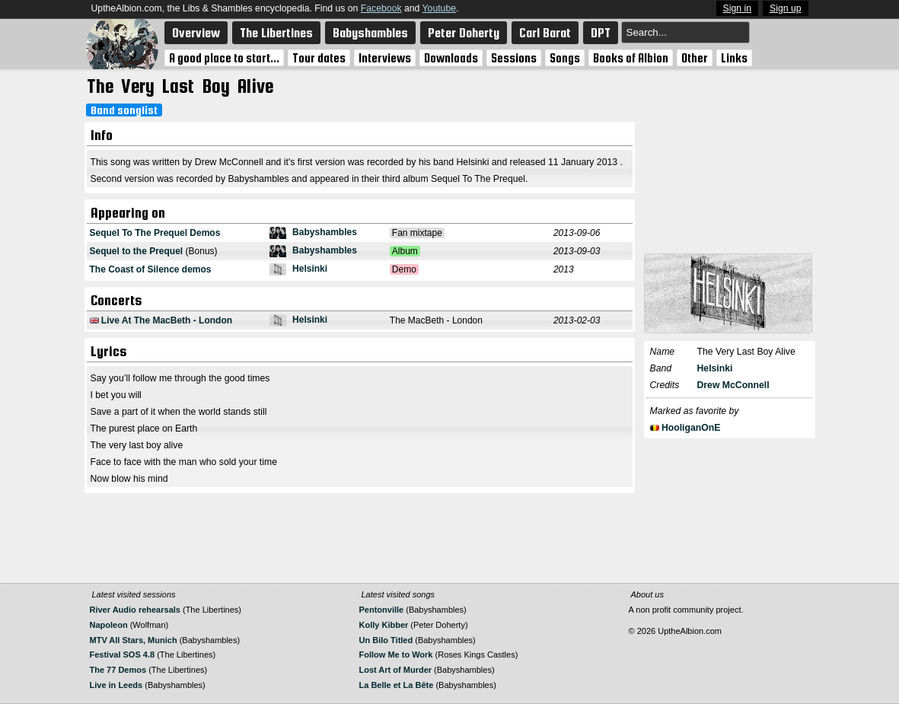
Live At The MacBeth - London (166, 320)
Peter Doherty (463, 32)
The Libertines (276, 32)
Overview (196, 32)
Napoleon (109, 624)
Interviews (385, 58)
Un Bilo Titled (386, 640)
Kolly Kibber (384, 624)
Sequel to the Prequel (136, 251)
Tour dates (319, 58)
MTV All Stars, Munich (133, 640)
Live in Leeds (116, 685)
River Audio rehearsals (135, 609)
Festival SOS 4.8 (124, 654)
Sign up (786, 8)
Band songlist (124, 110)
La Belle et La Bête (396, 685)
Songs (565, 58)
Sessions (514, 58)
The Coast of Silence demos (151, 269)
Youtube (439, 8)
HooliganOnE (690, 427)
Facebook (381, 8)
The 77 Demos (118, 669)
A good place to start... (224, 58)
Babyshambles (370, 32)
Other (694, 58)
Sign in (737, 8)
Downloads (451, 58)
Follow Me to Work (396, 654)
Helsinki (309, 268)
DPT (600, 32)
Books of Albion (630, 58)
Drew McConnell (733, 385)
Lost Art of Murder (395, 669)
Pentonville (381, 609)
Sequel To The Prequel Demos (155, 233)
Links (734, 58)
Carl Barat (545, 32)
